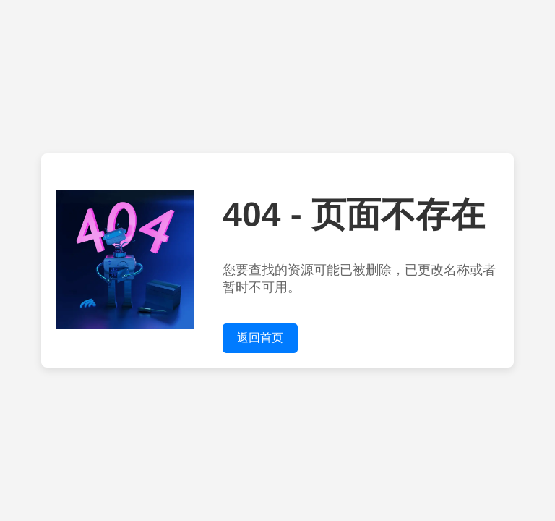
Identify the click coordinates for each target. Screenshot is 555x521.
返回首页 (260, 337)
